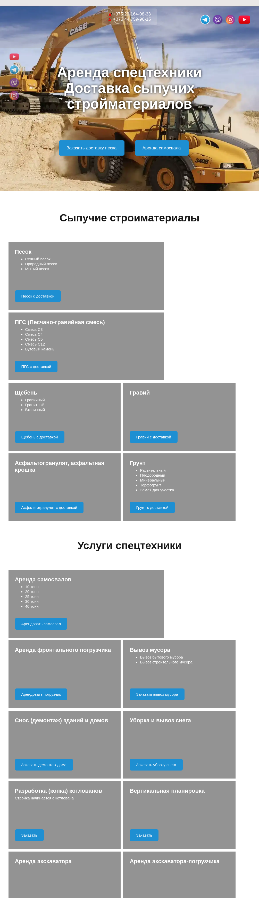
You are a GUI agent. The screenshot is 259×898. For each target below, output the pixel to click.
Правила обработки (151, 746)
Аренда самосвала (162, 148)
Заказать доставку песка (91, 148)
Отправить (129, 727)
